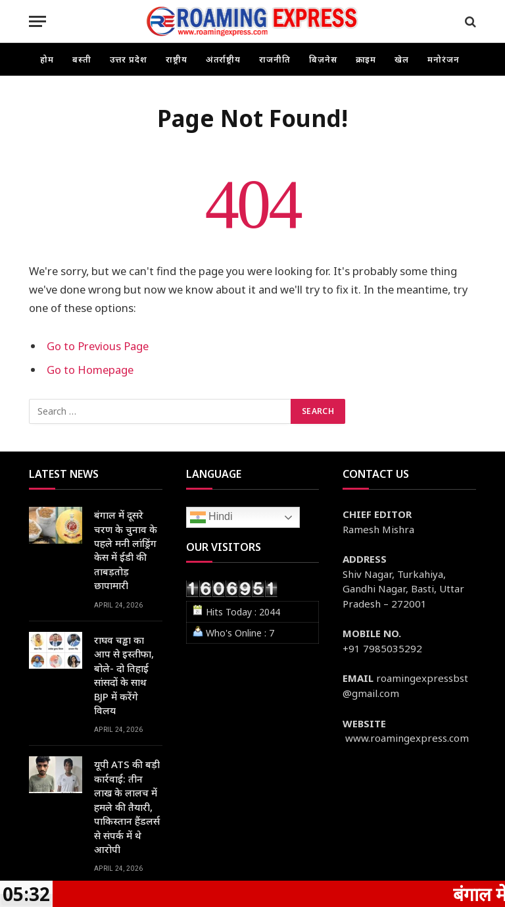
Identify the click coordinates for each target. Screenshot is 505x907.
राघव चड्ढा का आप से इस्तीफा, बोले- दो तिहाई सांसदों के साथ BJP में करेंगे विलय (124, 675)
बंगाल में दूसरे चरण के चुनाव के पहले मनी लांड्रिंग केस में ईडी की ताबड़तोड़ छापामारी (125, 550)
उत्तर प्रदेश (128, 59)
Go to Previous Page (98, 345)
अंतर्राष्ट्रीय (223, 59)
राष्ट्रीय (176, 59)
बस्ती (81, 59)
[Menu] (37, 21)
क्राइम (366, 59)
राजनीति (275, 59)
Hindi (211, 517)
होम (47, 59)
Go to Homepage (90, 369)
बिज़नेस (323, 59)
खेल (402, 59)
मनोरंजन (443, 59)
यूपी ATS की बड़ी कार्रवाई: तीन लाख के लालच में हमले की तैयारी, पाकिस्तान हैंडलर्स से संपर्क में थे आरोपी (127, 807)
